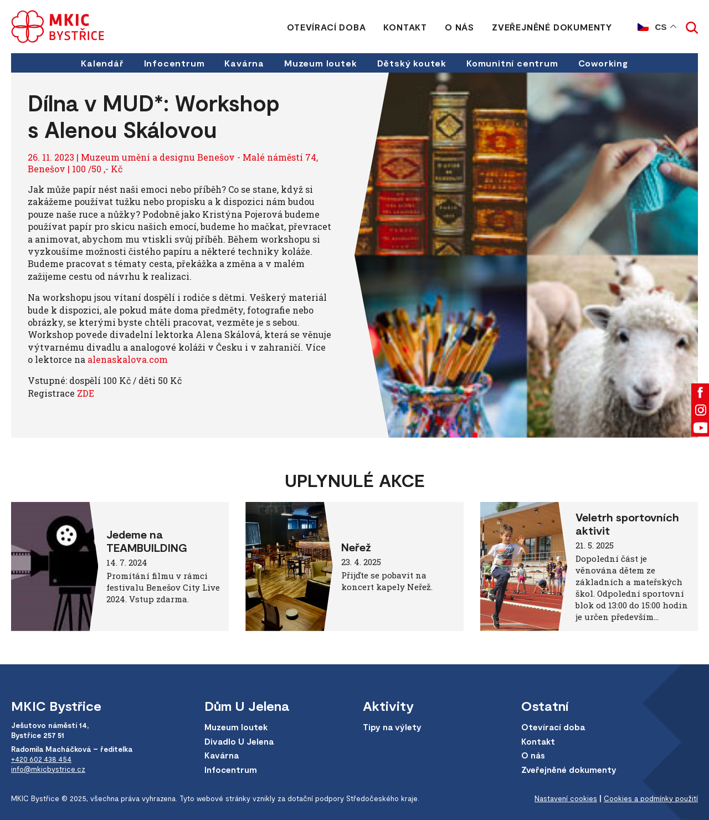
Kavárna (244, 63)
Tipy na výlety (392, 727)
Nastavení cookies (566, 798)
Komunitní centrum (512, 63)
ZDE (85, 393)
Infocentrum (174, 63)
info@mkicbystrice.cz (48, 769)
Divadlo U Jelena (239, 741)
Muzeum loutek (320, 63)
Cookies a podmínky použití (651, 798)
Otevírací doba (326, 27)
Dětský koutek (411, 63)
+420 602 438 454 (41, 759)
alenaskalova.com (128, 359)
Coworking (603, 63)
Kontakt (405, 27)
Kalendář (102, 63)
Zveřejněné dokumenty (552, 27)
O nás (459, 27)
